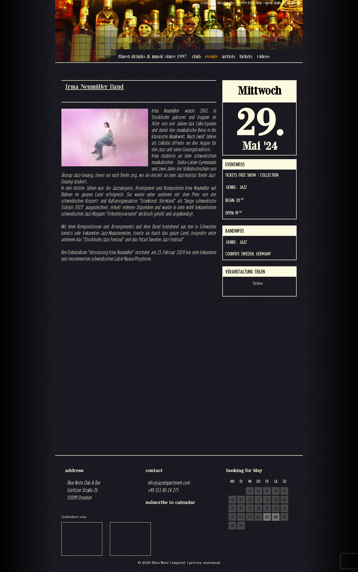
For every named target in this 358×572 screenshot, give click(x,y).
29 (267, 508)
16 (275, 491)
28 (258, 508)
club (196, 56)
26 (241, 508)
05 (267, 517)
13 (249, 491)
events (211, 56)
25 (232, 508)
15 (267, 491)
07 (284, 517)
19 (241, 500)
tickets (246, 56)
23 (276, 500)
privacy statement (204, 563)
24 (284, 500)
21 (258, 500)
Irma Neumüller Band (94, 86)
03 (250, 517)
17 (284, 491)
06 (276, 517)
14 (258, 491)
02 (241, 517)
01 (232, 517)
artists (228, 56)
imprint (178, 563)
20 (250, 500)
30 (276, 508)
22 (267, 500)
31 (284, 508)
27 (250, 508)
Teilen (258, 283)
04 (258, 517)
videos (263, 56)
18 (232, 500)
